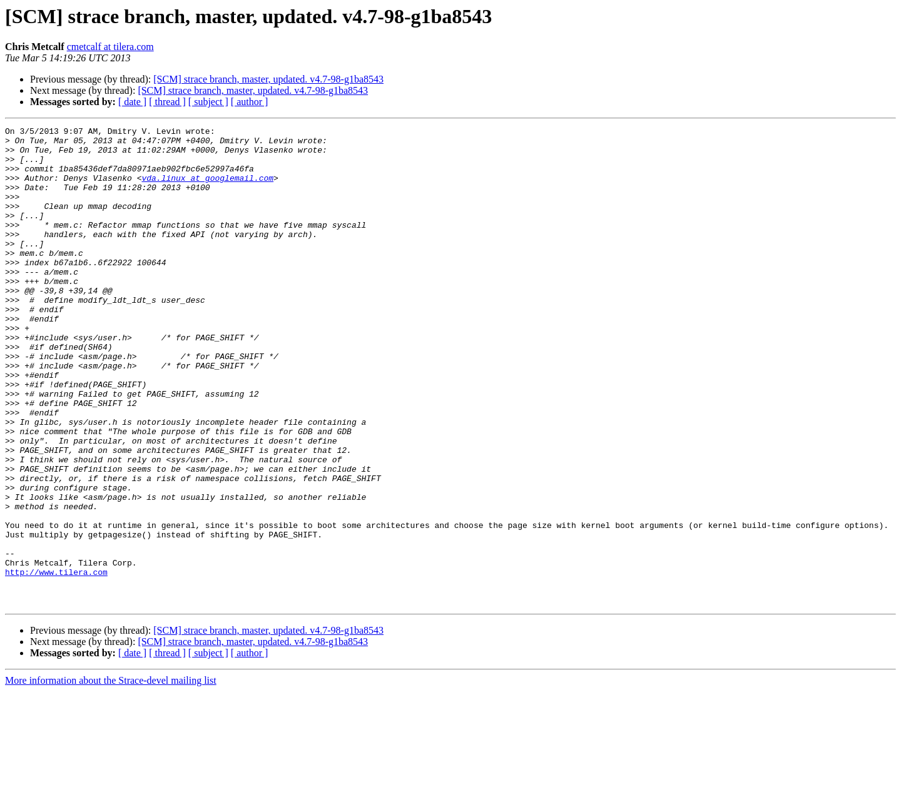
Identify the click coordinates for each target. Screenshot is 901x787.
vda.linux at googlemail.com (207, 189)
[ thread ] (167, 101)
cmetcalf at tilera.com (110, 46)
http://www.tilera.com (56, 662)
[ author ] (249, 101)
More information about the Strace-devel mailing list (110, 776)
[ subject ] (208, 101)
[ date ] (132, 101)
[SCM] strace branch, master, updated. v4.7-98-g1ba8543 (268, 79)
